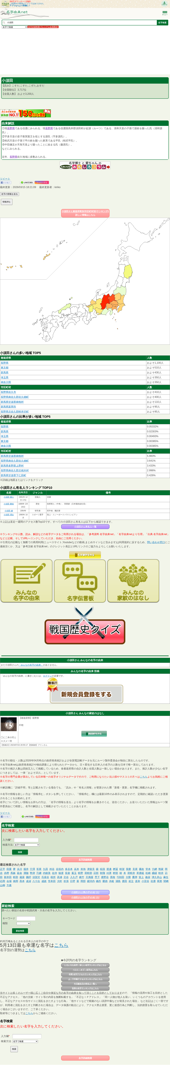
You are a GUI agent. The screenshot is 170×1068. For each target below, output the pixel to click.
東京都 (4, 367)
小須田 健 (9, 511)
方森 (9, 885)
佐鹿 (153, 881)
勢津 (32, 873)
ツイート (5, 178)
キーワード (9, 918)
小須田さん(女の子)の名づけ (85, 897)
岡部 (83, 881)
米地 (83, 869)
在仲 (54, 873)
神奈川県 (6, 382)
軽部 (15, 877)
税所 (53, 877)
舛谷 (51, 869)
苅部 (96, 873)
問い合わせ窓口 (156, 542)
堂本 (148, 869)
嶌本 (76, 869)
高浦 (59, 877)
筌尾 (38, 869)
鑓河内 (91, 881)
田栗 (9, 869)
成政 (44, 881)
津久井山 (157, 877)
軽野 (80, 873)
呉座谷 (45, 877)
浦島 (118, 881)
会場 (9, 881)
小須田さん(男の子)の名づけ (85, 892)
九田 (45, 869)
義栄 (147, 877)
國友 (141, 869)
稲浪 (102, 869)
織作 (98, 881)
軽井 (160, 873)
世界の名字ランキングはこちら (85, 988)
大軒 (59, 881)
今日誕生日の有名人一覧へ (85, 984)
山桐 (2, 885)
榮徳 (105, 881)
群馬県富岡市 (8, 406)
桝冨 (115, 869)
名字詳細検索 (85, 859)
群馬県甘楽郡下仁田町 (13, 475)
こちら (143, 776)
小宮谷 (145, 881)
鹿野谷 (105, 877)
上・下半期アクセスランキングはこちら (85, 979)
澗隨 (26, 873)
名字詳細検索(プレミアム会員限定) (43, 27)
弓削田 (120, 877)
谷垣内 (60, 869)
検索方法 (8, 844)
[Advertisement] (85, 51)
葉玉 (74, 873)
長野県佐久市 (8, 392)
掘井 (26, 869)
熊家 (160, 869)
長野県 (11, 128)
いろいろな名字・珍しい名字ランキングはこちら (85, 965)
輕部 (115, 873)
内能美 (47, 873)
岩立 (131, 881)
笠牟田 (52, 881)
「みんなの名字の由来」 (31, 665)
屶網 (154, 869)
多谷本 (69, 869)
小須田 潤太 (9, 515)
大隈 (128, 877)
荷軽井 (131, 873)
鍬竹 (81, 877)
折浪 (66, 881)
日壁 (72, 881)
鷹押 (134, 877)
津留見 (91, 869)
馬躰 (13, 873)
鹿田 (124, 881)
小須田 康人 (9, 497)
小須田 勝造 (9, 504)
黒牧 (112, 877)
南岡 (15, 881)
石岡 (2, 881)
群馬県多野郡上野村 (12, 465)
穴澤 (32, 869)
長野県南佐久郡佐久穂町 (15, 397)
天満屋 (89, 877)
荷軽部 (88, 873)
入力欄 (6, 839)
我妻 (128, 869)
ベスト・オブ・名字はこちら (85, 970)
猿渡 (61, 873)
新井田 (8, 877)
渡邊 (109, 869)
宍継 (38, 873)
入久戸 (74, 877)
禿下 (97, 877)
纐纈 (154, 873)
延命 (19, 873)
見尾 (135, 869)
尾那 (159, 881)
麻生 (165, 877)
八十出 (36, 881)
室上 (141, 877)
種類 (5, 923)
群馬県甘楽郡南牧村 (12, 402)
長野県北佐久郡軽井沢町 (15, 411)
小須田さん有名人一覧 (85, 526)
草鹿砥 (140, 873)
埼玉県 (4, 377)
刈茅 (109, 873)
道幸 (137, 881)
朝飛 (102, 873)
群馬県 (4, 372)
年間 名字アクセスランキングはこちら (85, 974)
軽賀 (122, 869)
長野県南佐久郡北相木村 (15, 470)
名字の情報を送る (9, 194)
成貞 (28, 881)
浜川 (19, 869)
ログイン (47, 676)
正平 (2, 869)
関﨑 (166, 881)
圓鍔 (28, 877)
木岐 (111, 881)
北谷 (66, 877)
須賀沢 (36, 877)
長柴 (67, 873)
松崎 (148, 873)
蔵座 (22, 877)
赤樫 (6, 873)
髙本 (22, 881)
